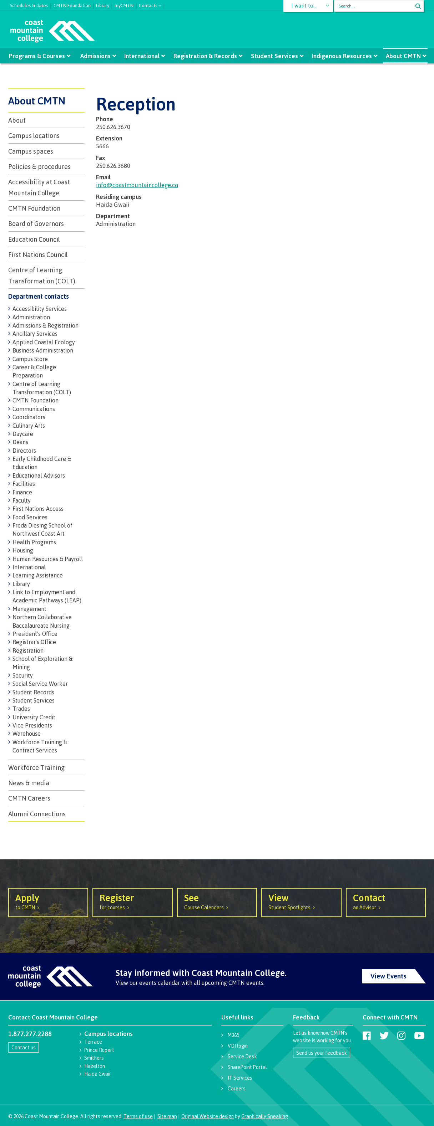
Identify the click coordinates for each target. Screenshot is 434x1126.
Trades (21, 708)
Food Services (29, 517)
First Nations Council (38, 254)
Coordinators (28, 417)
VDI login (238, 1046)
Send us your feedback (321, 1053)
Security (22, 675)
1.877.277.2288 (30, 1034)
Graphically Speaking (264, 1116)
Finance (22, 492)
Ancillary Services (34, 333)
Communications (33, 408)
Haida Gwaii (97, 1074)
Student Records (33, 692)
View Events (388, 976)
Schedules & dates (29, 4)
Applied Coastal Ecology (43, 342)
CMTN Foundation (72, 4)
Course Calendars (217, 901)
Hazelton (94, 1066)
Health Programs (34, 542)
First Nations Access (38, 508)
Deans (20, 442)
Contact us (23, 1047)
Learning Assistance (37, 575)
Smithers (94, 1058)
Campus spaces (30, 151)
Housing (22, 550)
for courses (132, 901)
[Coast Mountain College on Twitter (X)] (384, 1035)
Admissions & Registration (45, 325)
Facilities (23, 483)
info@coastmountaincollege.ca (137, 185)
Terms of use (138, 1116)
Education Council (34, 239)
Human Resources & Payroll (47, 558)
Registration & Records (205, 56)
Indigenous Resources (340, 56)
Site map (167, 1116)
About (17, 120)
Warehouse (26, 733)
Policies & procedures (39, 166)
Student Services (273, 56)
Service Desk (242, 1056)
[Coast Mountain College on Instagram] (401, 1035)
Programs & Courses (39, 56)
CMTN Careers (29, 798)
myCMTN (124, 4)
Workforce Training (36, 767)
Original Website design (207, 1116)
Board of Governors (36, 223)
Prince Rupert (99, 1050)
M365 (233, 1035)
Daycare (22, 433)
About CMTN (401, 56)
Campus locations (34, 135)
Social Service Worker (40, 683)
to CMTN (48, 901)
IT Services (240, 1078)
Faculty (21, 500)
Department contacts (38, 296)
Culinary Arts (28, 425)
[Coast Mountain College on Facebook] (367, 1035)
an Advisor (386, 901)
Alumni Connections (37, 814)
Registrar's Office (34, 642)
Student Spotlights (301, 901)
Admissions (96, 56)
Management (29, 608)
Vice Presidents (32, 725)
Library (102, 4)
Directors (24, 450)
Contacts (148, 4)
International (142, 56)
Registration (28, 650)
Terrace (93, 1042)
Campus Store (30, 359)
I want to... (304, 5)
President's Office (34, 633)
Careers (237, 1088)
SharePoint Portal (247, 1067)
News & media (28, 783)
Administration (31, 317)
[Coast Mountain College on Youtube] (419, 1035)
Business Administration (42, 350)
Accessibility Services (39, 308)
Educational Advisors (38, 475)
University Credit (33, 717)
